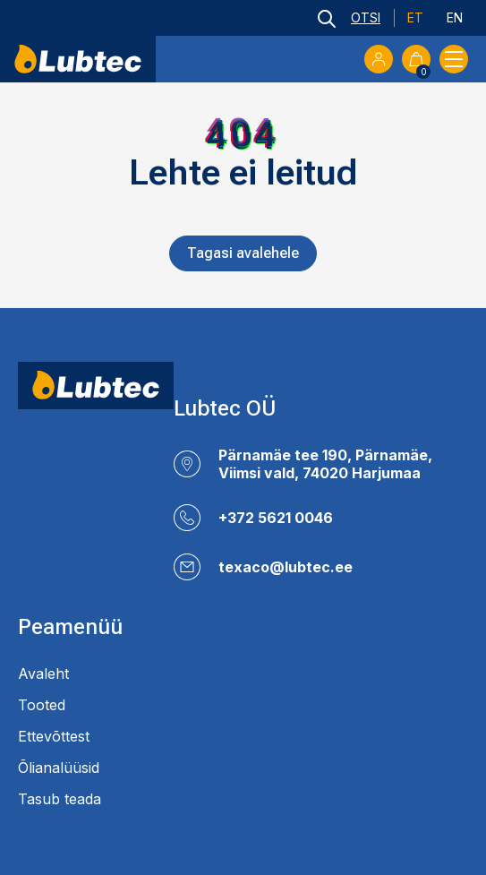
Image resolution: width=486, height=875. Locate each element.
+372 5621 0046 (275, 518)
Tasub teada (59, 799)
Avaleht (43, 673)
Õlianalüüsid (58, 767)
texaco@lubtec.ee (285, 567)
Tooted (41, 705)
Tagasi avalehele (243, 253)
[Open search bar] (349, 18)
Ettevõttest (54, 736)
